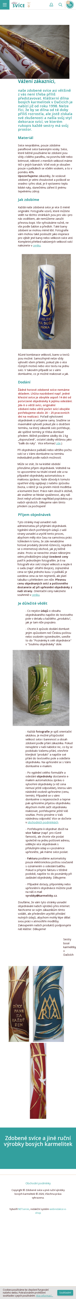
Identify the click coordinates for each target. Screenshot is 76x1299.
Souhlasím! (65, 1292)
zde (58, 443)
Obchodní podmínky (38, 1183)
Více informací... (44, 1295)
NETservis (23, 1209)
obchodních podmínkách (43, 822)
